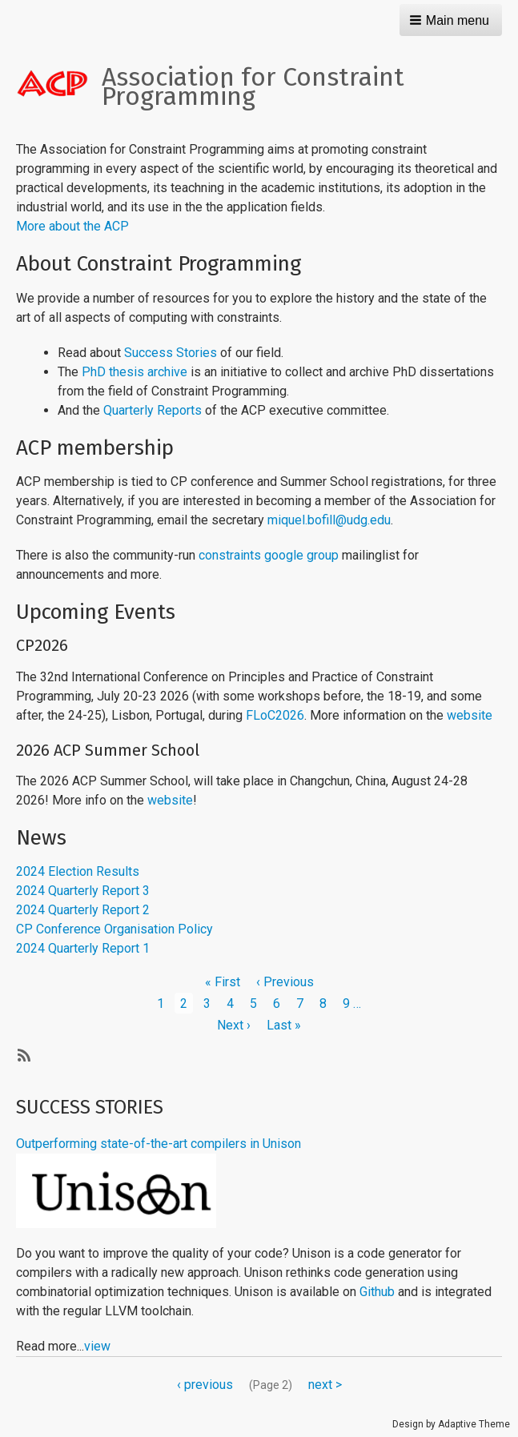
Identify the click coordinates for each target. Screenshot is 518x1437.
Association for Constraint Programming (253, 86)
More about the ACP (72, 226)
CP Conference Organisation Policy (114, 929)
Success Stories (170, 352)
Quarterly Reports (152, 410)
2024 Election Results (77, 871)
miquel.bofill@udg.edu (329, 520)
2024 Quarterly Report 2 (83, 909)
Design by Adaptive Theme (451, 1424)
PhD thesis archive (134, 371)
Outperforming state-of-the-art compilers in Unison (158, 1143)
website (469, 715)
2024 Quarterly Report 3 (83, 890)
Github (377, 1291)
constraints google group (269, 555)
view (97, 1346)
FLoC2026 (275, 715)
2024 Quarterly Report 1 (83, 948)
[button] (451, 20)
